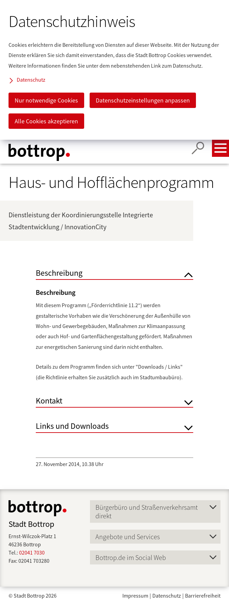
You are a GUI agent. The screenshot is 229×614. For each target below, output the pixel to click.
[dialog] (114, 70)
